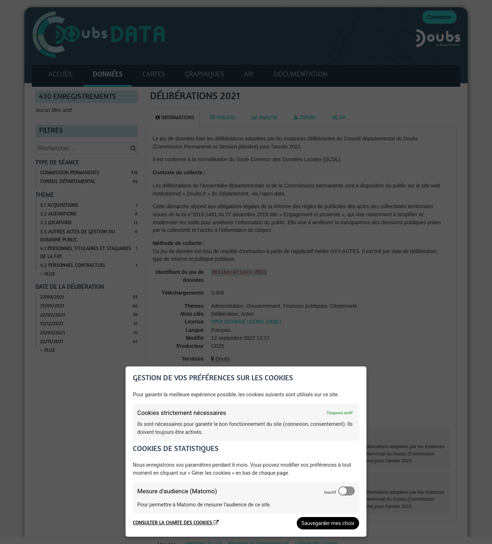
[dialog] (246, 451)
